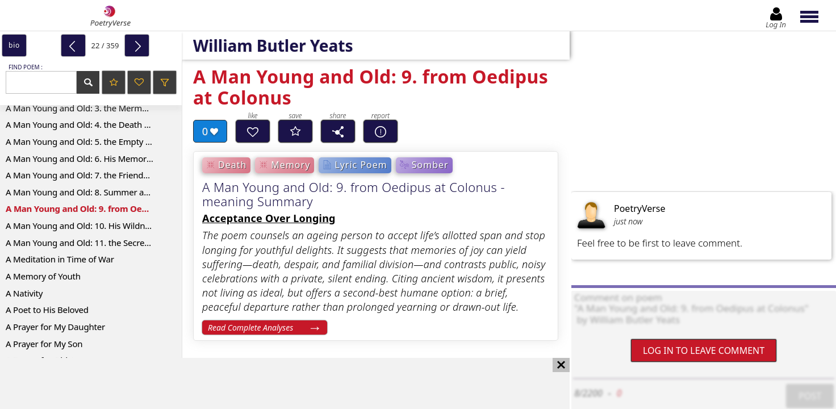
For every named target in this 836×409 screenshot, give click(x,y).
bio (14, 45)
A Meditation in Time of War (60, 259)
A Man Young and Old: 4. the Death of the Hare (94, 124)
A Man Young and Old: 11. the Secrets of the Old (94, 242)
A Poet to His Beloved (47, 309)
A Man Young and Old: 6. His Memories (81, 158)
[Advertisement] (273, 383)
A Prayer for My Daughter (55, 326)
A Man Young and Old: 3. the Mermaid (80, 108)
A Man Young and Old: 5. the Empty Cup (83, 141)
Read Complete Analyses (250, 327)
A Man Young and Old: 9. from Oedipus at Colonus (94, 208)
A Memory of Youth (43, 276)
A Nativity (24, 293)
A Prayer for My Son (44, 343)
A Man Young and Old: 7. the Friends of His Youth (94, 175)
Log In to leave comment (703, 350)
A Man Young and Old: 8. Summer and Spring (94, 192)
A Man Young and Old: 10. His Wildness (81, 225)
